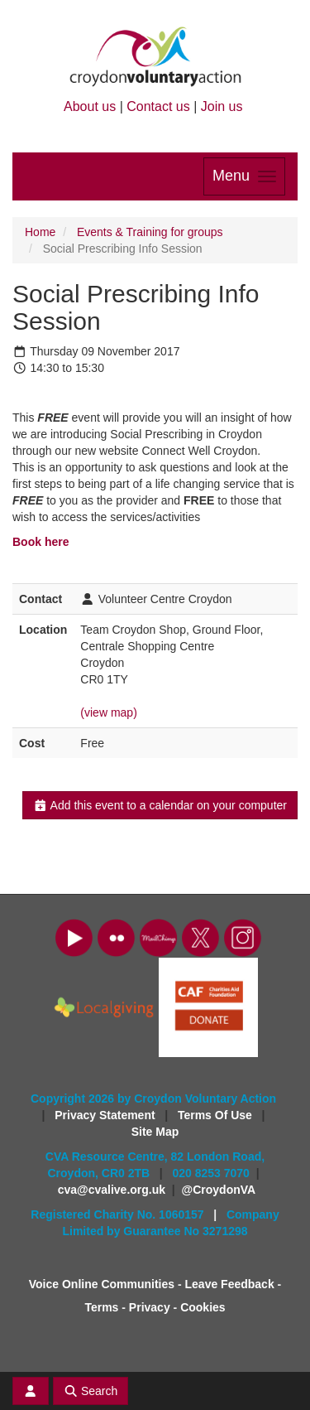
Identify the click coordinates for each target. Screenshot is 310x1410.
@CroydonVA (219, 1189)
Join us (222, 106)
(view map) (108, 712)
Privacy (149, 1307)
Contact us (157, 106)
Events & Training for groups (150, 232)
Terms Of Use (216, 1115)
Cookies (202, 1307)
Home (40, 232)
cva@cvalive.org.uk (111, 1189)
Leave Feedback (229, 1284)
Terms (101, 1307)
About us (90, 106)
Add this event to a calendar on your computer (160, 805)
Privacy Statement (106, 1115)
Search (91, 1391)
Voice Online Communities (101, 1284)
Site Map (155, 1131)
